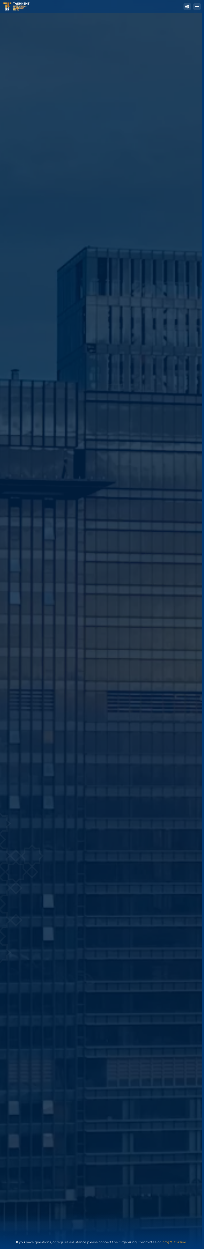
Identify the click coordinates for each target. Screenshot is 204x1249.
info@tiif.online (174, 1242)
